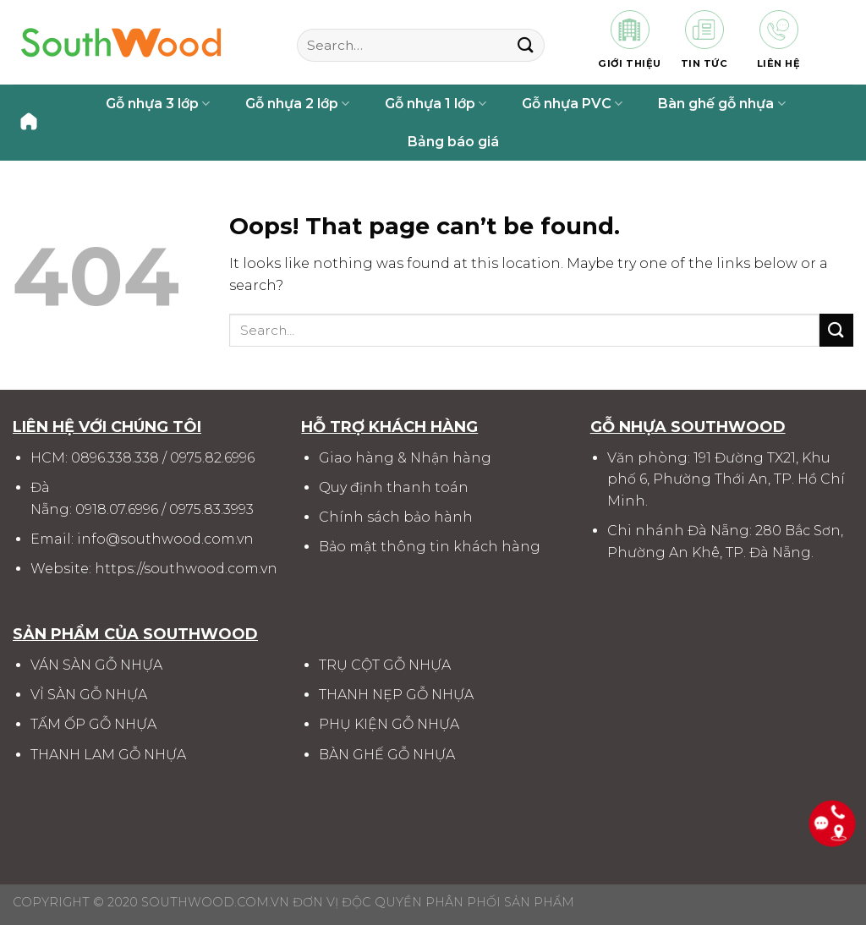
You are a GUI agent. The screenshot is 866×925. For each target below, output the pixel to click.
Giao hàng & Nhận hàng (405, 458)
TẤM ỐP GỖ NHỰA (93, 724)
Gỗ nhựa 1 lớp (435, 104)
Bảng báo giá (453, 142)
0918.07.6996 (116, 509)
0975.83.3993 (211, 509)
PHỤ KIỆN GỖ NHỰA (389, 724)
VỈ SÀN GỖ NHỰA (88, 695)
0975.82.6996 (212, 458)
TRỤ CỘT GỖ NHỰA (385, 665)
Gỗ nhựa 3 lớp (158, 104)
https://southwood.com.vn (186, 569)
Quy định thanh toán (394, 487)
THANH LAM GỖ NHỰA (108, 755)
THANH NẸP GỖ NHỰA (396, 695)
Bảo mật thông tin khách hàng (429, 547)
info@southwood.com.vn (165, 539)
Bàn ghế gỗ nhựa (721, 104)
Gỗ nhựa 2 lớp (297, 104)
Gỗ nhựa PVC (572, 104)
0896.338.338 (115, 458)
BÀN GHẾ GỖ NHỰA (387, 755)
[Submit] (525, 45)
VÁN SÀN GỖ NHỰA (96, 665)
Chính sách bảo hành (396, 517)
